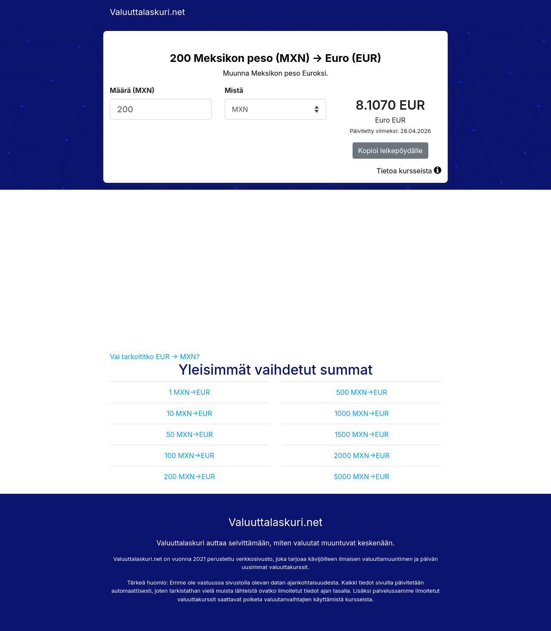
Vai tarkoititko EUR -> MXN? (155, 356)
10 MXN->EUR (189, 413)
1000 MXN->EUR (361, 413)
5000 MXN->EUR (362, 476)
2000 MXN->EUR (361, 455)
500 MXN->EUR (361, 392)
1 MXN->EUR (189, 392)
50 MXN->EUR (189, 434)
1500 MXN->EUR (361, 434)
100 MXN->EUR (189, 455)
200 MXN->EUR (189, 476)
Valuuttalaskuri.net (147, 12)
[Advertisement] (275, 270)
